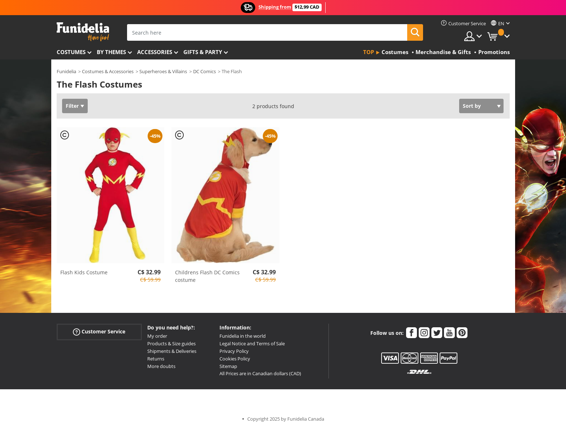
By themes (111, 52)
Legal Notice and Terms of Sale (252, 343)
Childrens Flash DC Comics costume (207, 276)
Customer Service (99, 332)
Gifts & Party (202, 52)
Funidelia (66, 71)
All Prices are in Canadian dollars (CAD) (260, 373)
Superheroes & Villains (163, 71)
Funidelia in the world (242, 336)
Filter (72, 105)
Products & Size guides (171, 343)
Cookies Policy (234, 358)
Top (368, 52)
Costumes (71, 52)
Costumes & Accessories (108, 71)
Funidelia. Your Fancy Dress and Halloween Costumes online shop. (83, 31)
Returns (155, 358)
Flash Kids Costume (84, 272)
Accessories (154, 52)
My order (157, 336)
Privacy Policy (234, 351)
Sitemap (228, 366)
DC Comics (204, 71)
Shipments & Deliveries (171, 351)
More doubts (161, 366)
